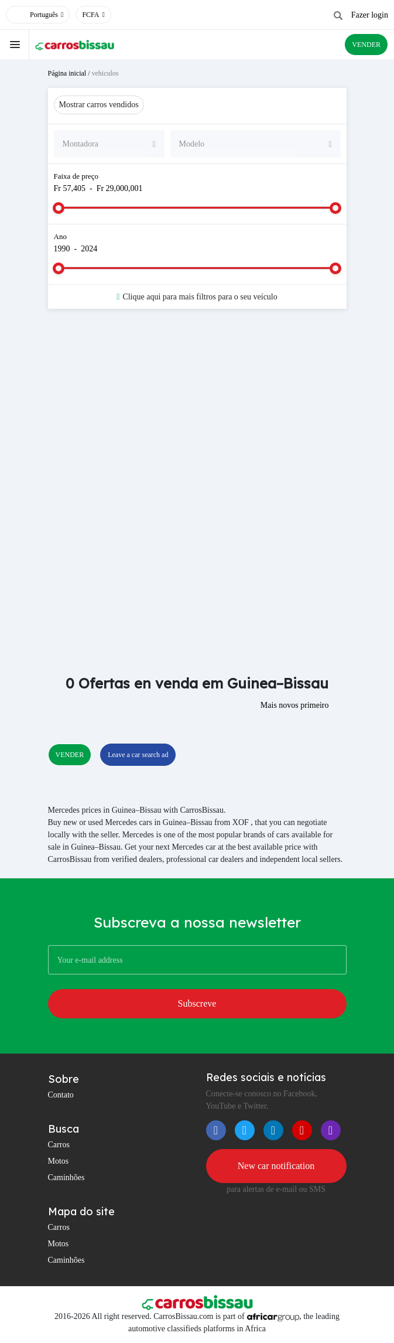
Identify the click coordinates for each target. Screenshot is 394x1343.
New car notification (276, 1166)
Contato (61, 1094)
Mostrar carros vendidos (99, 104)
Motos (58, 1161)
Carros (59, 1144)
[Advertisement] (197, 411)
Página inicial (67, 73)
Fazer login (369, 15)
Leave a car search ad (138, 755)
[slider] (58, 208)
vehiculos (105, 73)
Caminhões (66, 1177)
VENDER (366, 44)
